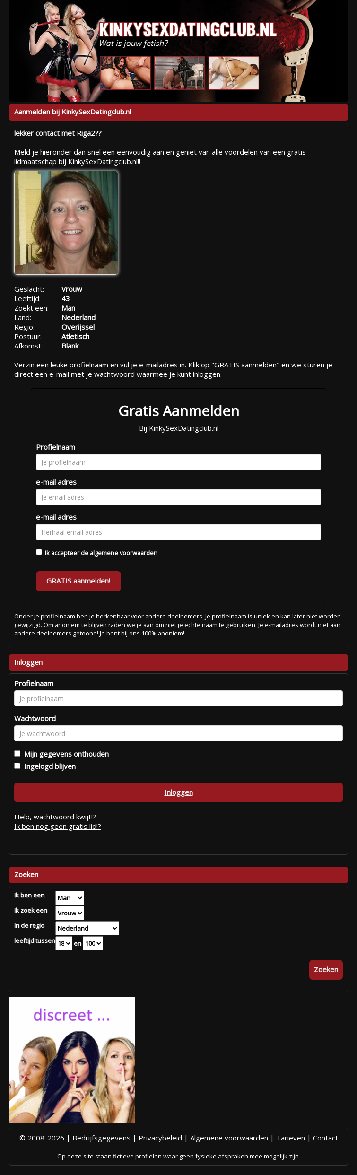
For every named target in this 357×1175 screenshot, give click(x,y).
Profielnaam (55, 447)
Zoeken (326, 969)
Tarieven (290, 1137)
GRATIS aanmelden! (78, 580)
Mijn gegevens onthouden (64, 753)
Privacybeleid (160, 1137)
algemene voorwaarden (123, 552)
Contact (325, 1137)
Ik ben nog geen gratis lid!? (57, 826)
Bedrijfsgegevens (101, 1137)
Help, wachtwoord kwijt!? (55, 816)
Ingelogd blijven (48, 766)
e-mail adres (56, 482)
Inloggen (179, 792)
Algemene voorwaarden (229, 1137)
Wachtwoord (35, 718)
